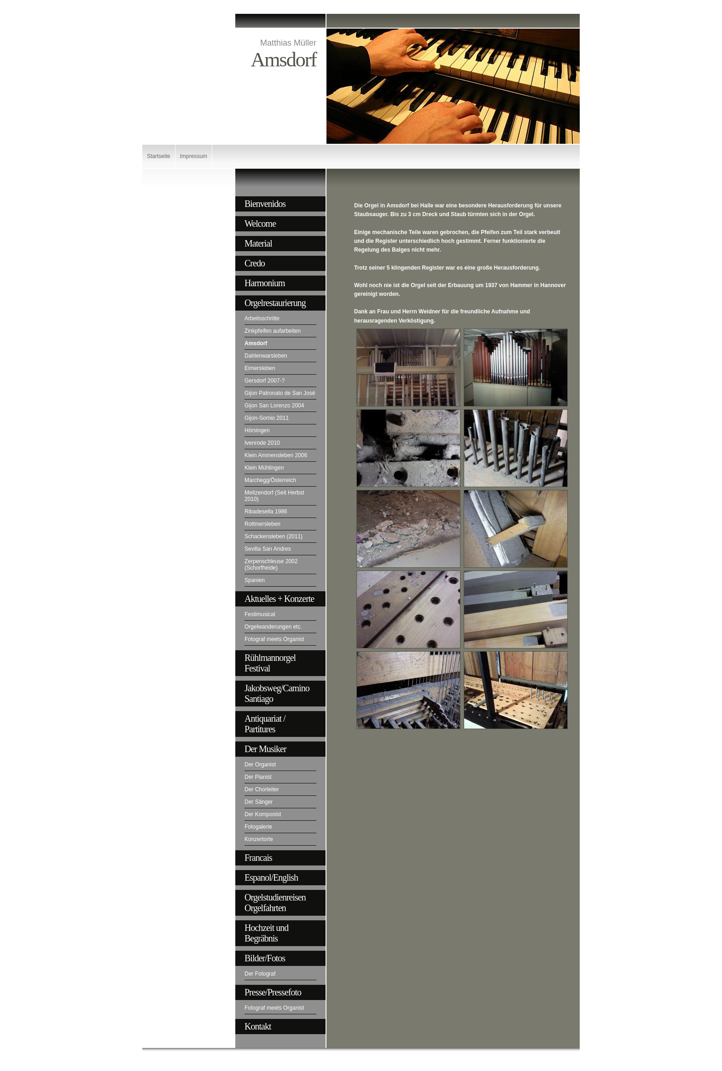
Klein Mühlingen (264, 468)
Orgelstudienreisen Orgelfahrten (275, 902)
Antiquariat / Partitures (265, 723)
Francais (258, 858)
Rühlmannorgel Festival (270, 663)
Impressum (193, 156)
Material (258, 243)
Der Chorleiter (262, 789)
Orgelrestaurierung (275, 303)
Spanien (255, 580)
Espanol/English (271, 877)
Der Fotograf (260, 974)
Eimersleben (260, 368)
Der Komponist (263, 814)
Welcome (260, 223)
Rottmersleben (262, 524)
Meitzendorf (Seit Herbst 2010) (274, 495)
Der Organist (260, 764)
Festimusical (260, 614)
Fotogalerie (258, 827)
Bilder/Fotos (265, 958)
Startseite (158, 156)
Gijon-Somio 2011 (267, 418)
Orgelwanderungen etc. (273, 627)
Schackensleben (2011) (274, 536)
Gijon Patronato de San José (280, 393)
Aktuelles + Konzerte (279, 599)
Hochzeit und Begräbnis (266, 933)
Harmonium (265, 283)
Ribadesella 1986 (266, 511)
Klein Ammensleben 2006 (276, 455)
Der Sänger (259, 802)
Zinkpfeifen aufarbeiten (273, 331)
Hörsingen (257, 430)
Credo (255, 263)
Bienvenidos (265, 204)
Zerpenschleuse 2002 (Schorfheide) (271, 564)
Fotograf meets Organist (274, 639)
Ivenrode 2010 (262, 443)
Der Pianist (258, 777)
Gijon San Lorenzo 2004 (274, 405)
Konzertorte (259, 839)
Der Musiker (265, 749)
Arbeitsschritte (262, 318)
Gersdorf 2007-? (265, 380)
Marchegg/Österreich (270, 480)
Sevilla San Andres (268, 549)
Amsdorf (256, 343)
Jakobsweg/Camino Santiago (277, 693)
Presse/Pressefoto (273, 992)
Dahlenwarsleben (266, 356)
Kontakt (258, 1026)
